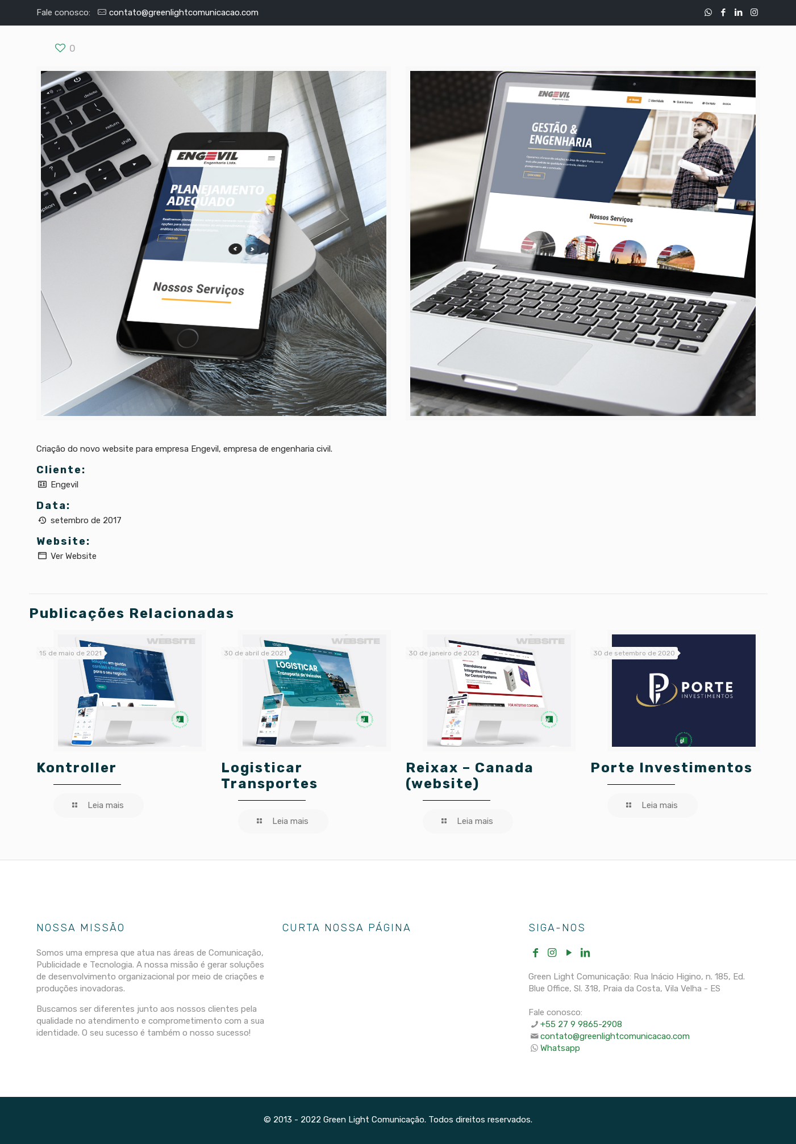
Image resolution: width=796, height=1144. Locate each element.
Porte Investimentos (671, 768)
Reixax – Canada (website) (470, 776)
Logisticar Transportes (269, 776)
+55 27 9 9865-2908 (581, 1024)
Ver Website (74, 556)
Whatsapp (560, 1048)
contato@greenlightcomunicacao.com (184, 12)
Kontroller (76, 768)
